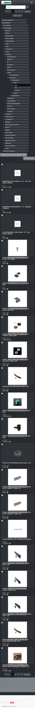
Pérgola (7, 130)
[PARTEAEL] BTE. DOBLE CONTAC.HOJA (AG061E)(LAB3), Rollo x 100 (15, 640)
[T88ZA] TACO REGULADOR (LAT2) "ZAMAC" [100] (16, 411)
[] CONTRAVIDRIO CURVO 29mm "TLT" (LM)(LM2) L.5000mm (16, 232)
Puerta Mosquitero (10, 135)
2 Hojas (15, 85)
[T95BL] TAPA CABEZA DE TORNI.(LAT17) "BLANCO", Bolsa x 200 (15, 360)
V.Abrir (9, 72)
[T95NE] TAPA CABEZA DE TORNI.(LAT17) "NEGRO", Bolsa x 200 (15, 334)
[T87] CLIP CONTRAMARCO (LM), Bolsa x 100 (16, 463)
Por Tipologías (7, 28)
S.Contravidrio (15, 95)
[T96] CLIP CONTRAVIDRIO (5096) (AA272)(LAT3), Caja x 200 (15, 309)
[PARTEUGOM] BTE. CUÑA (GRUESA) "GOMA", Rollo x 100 (17, 614)
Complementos (11, 57)
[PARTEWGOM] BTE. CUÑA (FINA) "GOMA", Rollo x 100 (16, 563)
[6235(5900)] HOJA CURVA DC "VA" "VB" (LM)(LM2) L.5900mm (16, 182)
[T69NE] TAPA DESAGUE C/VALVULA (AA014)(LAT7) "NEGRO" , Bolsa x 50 (16, 487)
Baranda (7, 30)
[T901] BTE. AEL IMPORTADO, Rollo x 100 (15, 386)
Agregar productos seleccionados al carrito (13, 155)
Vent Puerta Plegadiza (13, 103)
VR (16, 88)
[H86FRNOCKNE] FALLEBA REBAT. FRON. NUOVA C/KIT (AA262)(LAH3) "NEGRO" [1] (15, 665)
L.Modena (8, 54)
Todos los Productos (9, 151)
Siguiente (27, 11)
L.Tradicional (9, 119)
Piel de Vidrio (9, 132)
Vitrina (7, 148)
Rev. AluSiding (9, 138)
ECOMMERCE (6, 23)
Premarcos (10, 65)
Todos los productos (7, 20)
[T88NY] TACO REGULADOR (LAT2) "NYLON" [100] (16, 436)
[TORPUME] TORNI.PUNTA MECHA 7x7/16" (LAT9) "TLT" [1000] (15, 258)
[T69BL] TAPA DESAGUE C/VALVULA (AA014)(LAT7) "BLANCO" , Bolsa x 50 (16, 513)
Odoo (12, 702)
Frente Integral (9, 38)
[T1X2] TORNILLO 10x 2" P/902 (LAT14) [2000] (16, 539)
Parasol (7, 127)
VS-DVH (17, 90)
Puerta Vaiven (11, 70)
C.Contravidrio (15, 80)
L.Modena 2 (8, 114)
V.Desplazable (11, 101)
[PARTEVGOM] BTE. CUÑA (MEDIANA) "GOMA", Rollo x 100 (14, 589)
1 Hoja (15, 82)
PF (8, 62)
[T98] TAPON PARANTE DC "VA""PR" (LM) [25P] (15, 283)
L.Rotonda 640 (9, 117)
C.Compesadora (13, 75)
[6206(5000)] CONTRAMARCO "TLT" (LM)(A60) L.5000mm (16, 207)
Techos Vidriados (10, 146)
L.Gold (7, 52)
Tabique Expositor (10, 140)
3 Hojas (15, 93)
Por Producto (7, 25)
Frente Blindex (9, 36)
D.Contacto (12, 78)
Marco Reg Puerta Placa (12, 124)
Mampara (8, 122)
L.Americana (8, 49)
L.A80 (6, 46)
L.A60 (6, 44)
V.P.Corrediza (11, 109)
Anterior (8, 11)
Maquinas (10, 59)
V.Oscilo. (9, 106)
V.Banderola (10, 98)
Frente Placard (9, 41)
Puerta (9, 67)
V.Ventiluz (10, 111)
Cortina (7, 33)
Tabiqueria (8, 143)
